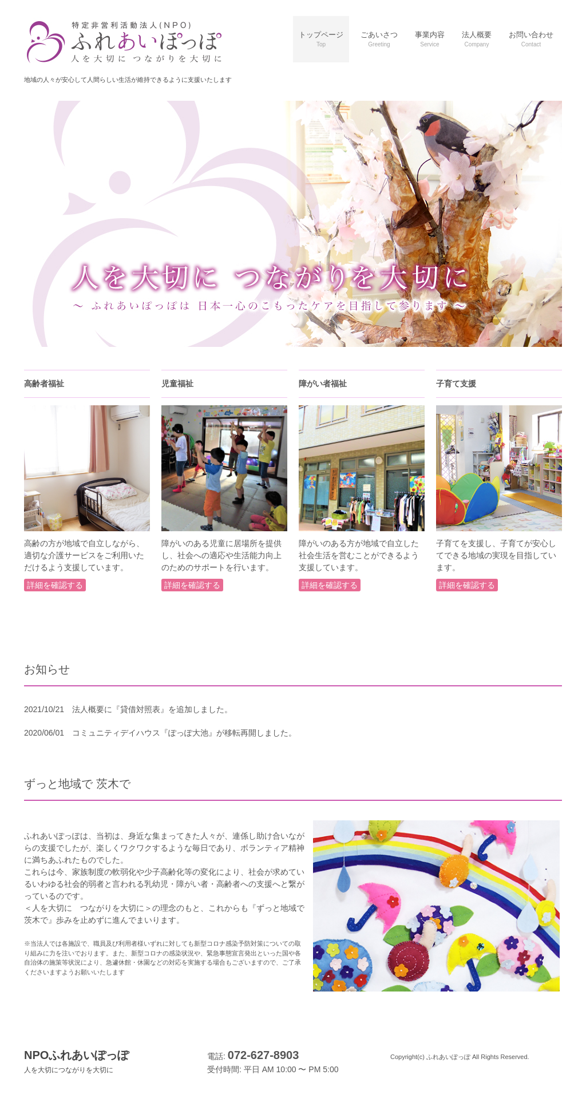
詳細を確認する (55, 585)
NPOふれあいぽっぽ (76, 1061)
